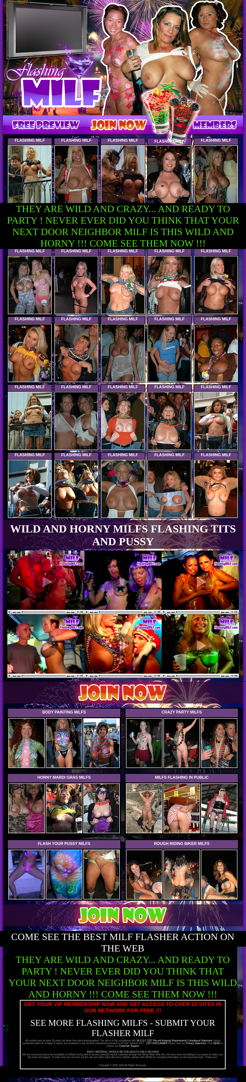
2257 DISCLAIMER (156, 1043)
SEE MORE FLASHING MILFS (90, 1023)
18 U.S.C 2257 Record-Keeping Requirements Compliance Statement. (175, 1040)
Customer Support (129, 1046)
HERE (216, 1043)
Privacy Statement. (196, 1043)
